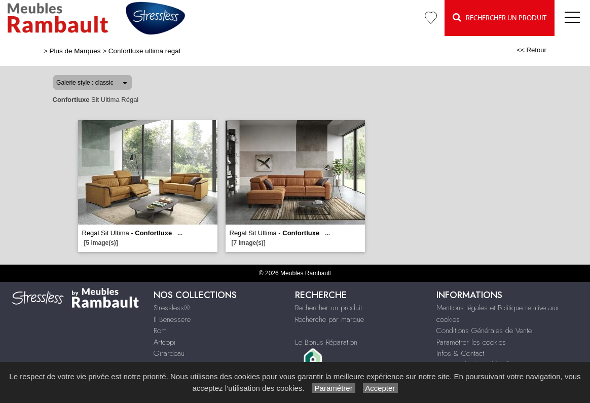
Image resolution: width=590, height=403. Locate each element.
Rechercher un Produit (499, 17)
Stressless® (172, 307)
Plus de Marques (75, 51)
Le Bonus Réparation (326, 342)
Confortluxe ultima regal (144, 51)
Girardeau (169, 353)
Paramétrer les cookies (471, 342)
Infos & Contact (460, 353)
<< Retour (531, 50)
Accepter (380, 388)
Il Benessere (172, 319)
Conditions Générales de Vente (484, 330)
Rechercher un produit (328, 307)
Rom (160, 330)
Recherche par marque (329, 319)
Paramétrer (333, 388)
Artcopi (164, 342)
